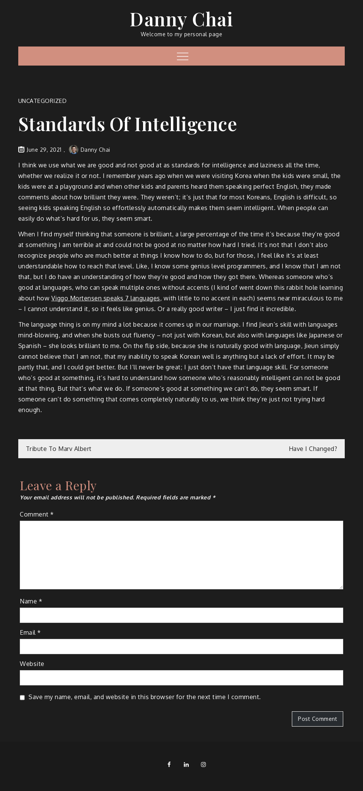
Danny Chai (181, 18)
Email (30, 632)
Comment (37, 514)
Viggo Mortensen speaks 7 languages (105, 298)
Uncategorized (42, 100)
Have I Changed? (313, 448)
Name (31, 601)
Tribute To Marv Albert (59, 448)
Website (32, 663)
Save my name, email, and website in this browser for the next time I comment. (145, 697)
